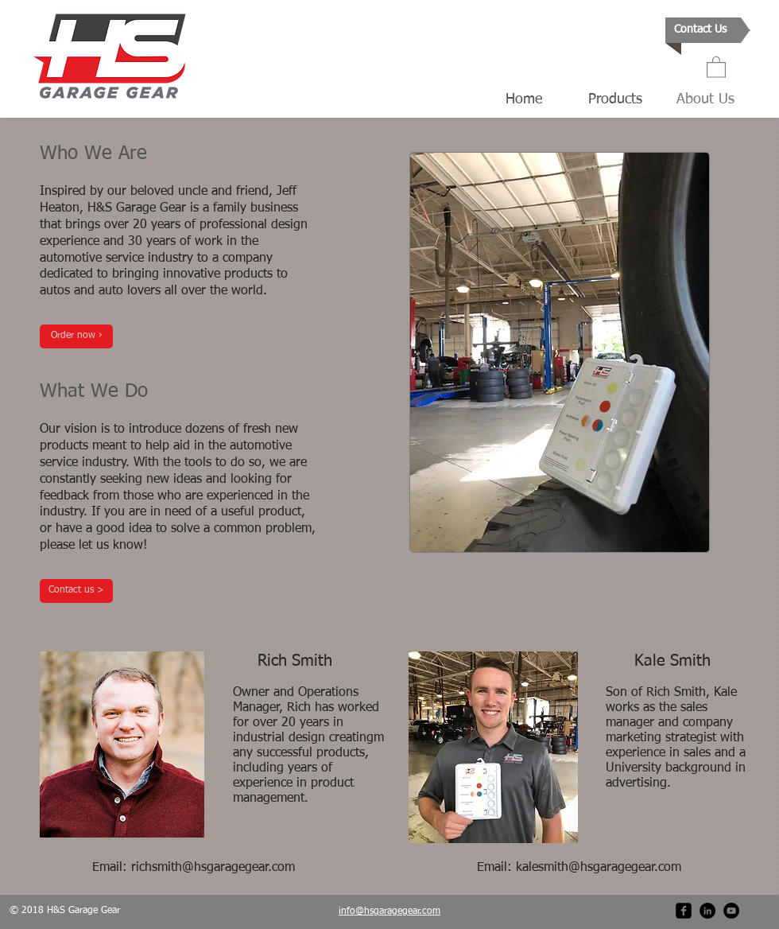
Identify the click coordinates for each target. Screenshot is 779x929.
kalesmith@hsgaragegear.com (598, 867)
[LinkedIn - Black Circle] (707, 911)
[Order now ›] (76, 336)
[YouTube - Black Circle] (731, 911)
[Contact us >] (76, 591)
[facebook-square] (684, 911)
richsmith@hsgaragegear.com (213, 867)
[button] (716, 66)
